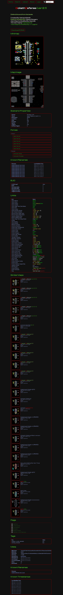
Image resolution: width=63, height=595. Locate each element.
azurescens (23, 556)
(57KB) (17, 30)
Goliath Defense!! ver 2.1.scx (18, 165)
